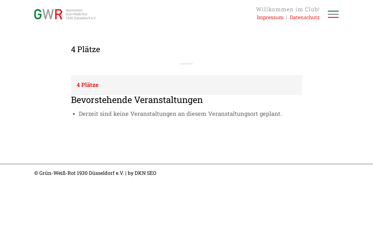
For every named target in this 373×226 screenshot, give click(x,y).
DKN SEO (145, 173)
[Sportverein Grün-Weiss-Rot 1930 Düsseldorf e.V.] (65, 14)
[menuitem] (331, 14)
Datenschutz (305, 17)
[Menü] (331, 14)
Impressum (270, 17)
